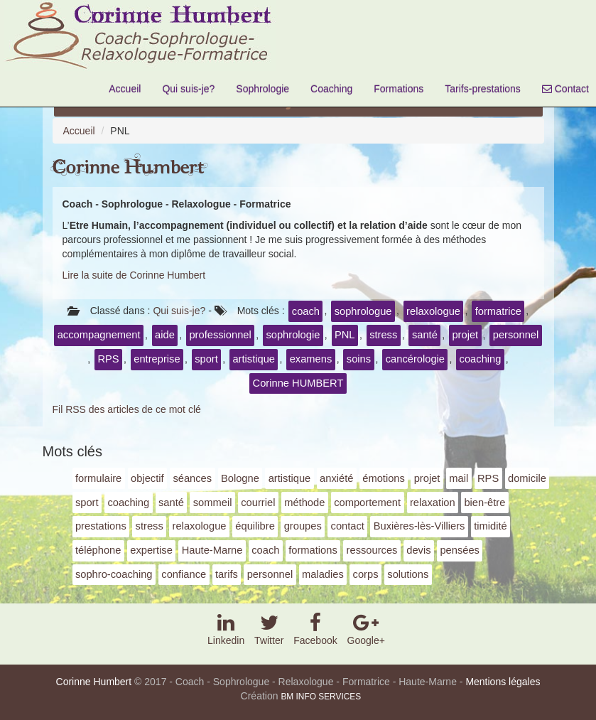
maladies (323, 574)
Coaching (331, 89)
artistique (253, 359)
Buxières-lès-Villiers (419, 526)
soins (359, 359)
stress (383, 334)
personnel (516, 334)
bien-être (484, 502)
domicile (527, 478)
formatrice (498, 311)
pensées (459, 550)
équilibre (255, 526)
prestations (100, 526)
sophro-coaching (114, 574)
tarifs (226, 574)
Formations (398, 89)
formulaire (98, 478)
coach (306, 311)
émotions (383, 478)
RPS (108, 359)
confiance (183, 574)
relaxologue (433, 311)
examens (311, 359)
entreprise (157, 359)
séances (192, 478)
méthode (304, 502)
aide (165, 334)
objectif (147, 478)
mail (458, 478)
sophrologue (363, 311)
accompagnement (99, 334)
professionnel (220, 334)
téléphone (98, 550)
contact (347, 526)
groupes (303, 526)
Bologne (240, 478)
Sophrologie (262, 89)
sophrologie (293, 334)
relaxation (432, 502)
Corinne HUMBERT (298, 383)
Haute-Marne (212, 550)
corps (366, 574)
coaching (481, 359)
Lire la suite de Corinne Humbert (134, 275)
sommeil (212, 502)
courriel (258, 502)
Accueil (125, 89)
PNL (345, 334)
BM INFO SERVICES (321, 697)
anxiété (336, 478)
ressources (372, 550)
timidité (490, 526)
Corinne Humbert (128, 168)
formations (312, 550)
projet (465, 334)
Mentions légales (502, 681)
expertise (151, 550)
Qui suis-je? (188, 89)
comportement (367, 502)
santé (425, 334)
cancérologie (415, 359)
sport (206, 359)
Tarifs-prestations (483, 89)
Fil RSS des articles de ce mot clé (127, 409)
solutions (407, 574)
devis (418, 550)
